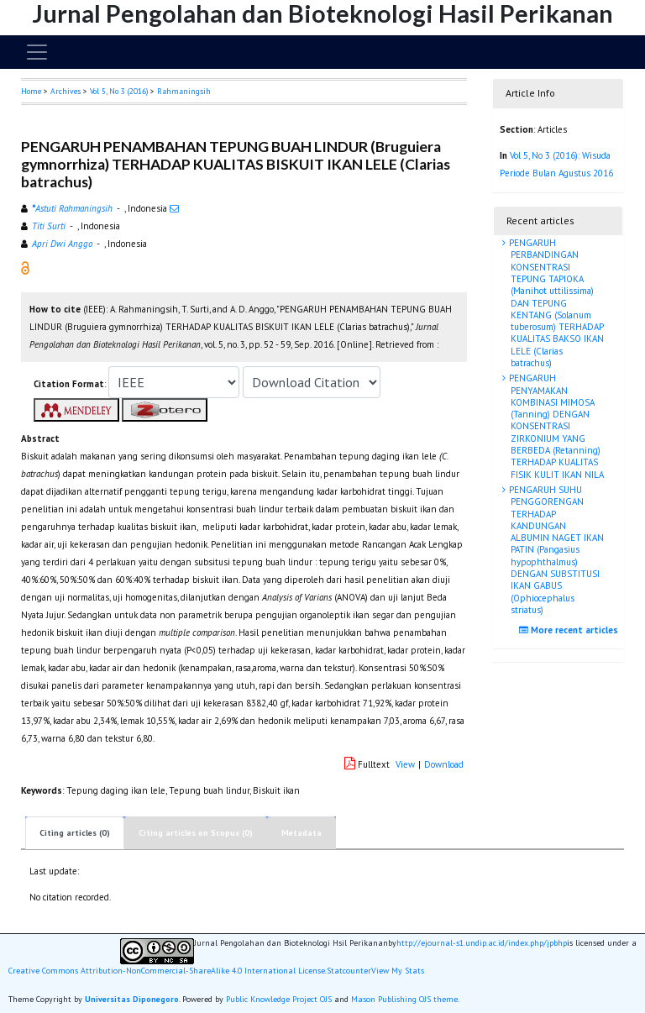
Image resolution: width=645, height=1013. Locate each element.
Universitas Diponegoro (132, 999)
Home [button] (31, 91)
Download (444, 764)
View (405, 764)
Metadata (301, 832)
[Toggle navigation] (36, 52)
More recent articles (570, 630)
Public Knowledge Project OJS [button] (279, 999)
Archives (65, 91)
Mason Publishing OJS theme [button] (404, 999)
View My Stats (397, 971)
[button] (25, 267)
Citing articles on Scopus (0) (196, 832)
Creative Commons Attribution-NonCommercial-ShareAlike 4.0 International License (166, 971)
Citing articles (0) (74, 832)
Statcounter (349, 970)
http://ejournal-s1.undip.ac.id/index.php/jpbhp (481, 943)
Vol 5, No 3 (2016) (119, 91)
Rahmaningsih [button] (184, 91)
